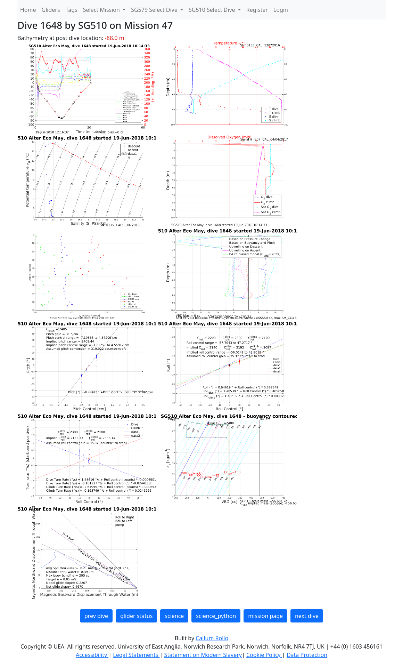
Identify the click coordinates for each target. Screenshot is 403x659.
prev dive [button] (96, 616)
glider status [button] (136, 616)
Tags (71, 10)
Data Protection (307, 655)
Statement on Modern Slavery (203, 655)
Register (257, 10)
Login (280, 10)
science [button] (174, 616)
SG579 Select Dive (155, 10)
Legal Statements (136, 655)
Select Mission (102, 10)
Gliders (51, 10)
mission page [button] (265, 616)
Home (28, 10)
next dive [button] (307, 616)
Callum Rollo (212, 638)
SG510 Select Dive (213, 10)
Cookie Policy (264, 655)
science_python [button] (216, 616)
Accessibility (92, 655)
